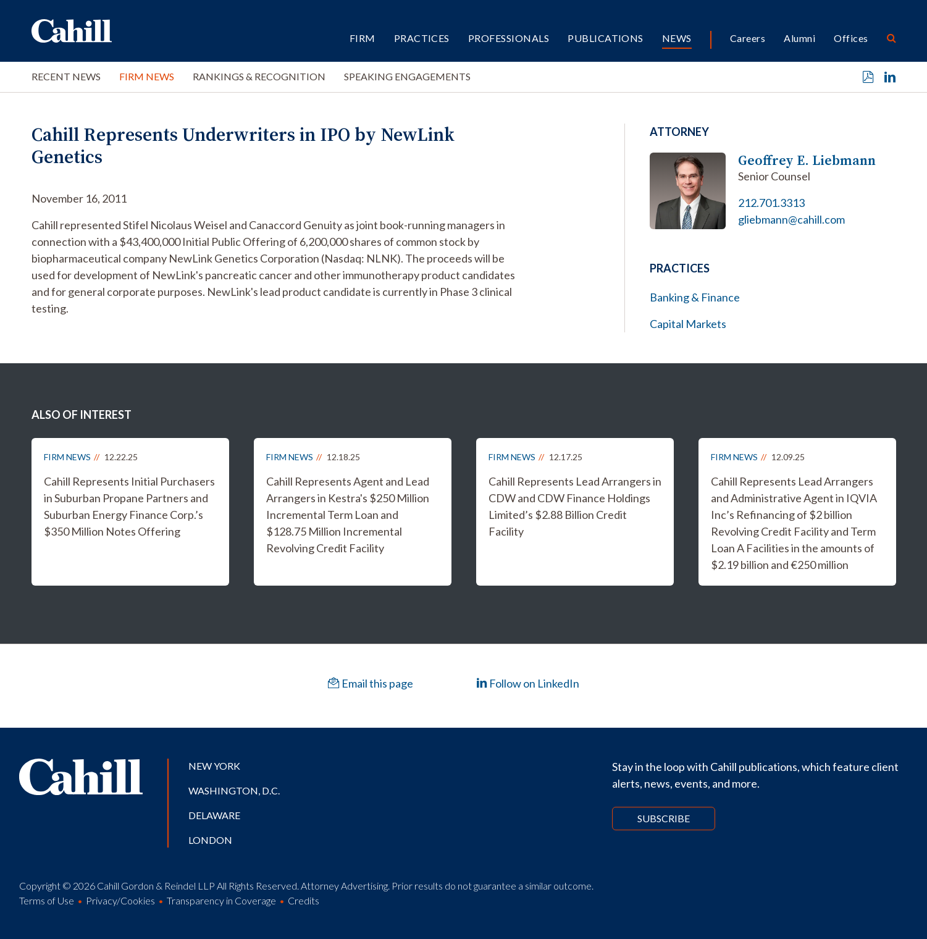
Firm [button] (362, 38)
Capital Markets (688, 324)
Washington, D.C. (234, 790)
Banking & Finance (695, 297)
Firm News (146, 76)
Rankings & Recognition (259, 76)
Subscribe (663, 818)
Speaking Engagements (407, 76)
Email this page (370, 683)
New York (214, 766)
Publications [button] (606, 38)
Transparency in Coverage (221, 900)
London (210, 840)
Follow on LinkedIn (527, 683)
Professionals (508, 38)
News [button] (677, 38)
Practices (422, 38)
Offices (851, 38)
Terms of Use (46, 900)
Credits (303, 900)
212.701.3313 (771, 202)
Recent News (66, 76)
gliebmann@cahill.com (791, 219)
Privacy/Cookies (120, 900)
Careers (747, 38)
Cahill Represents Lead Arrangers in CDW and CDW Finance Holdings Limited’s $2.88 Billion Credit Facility (575, 506)
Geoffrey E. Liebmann (807, 160)
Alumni (799, 38)
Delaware (214, 815)
